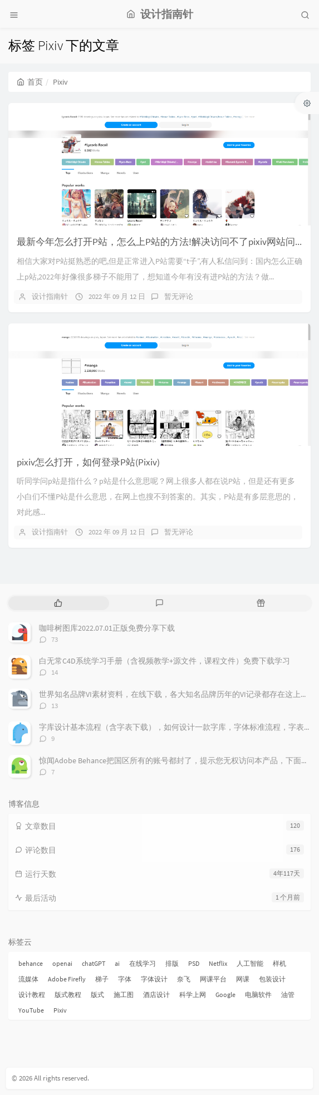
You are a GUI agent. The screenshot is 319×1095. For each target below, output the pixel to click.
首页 (30, 82)
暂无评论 (178, 296)
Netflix (218, 963)
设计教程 (31, 994)
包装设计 (272, 979)
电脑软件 (258, 994)
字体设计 (154, 979)
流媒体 (28, 979)
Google (225, 994)
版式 (97, 994)
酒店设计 (156, 994)
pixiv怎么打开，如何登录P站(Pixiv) (88, 462)
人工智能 (250, 963)
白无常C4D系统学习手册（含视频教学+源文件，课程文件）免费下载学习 (164, 661)
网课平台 (213, 979)
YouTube (31, 1010)
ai (117, 963)
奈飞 (183, 979)
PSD (193, 963)
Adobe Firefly (67, 979)
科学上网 (192, 994)
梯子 (102, 979)
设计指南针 (50, 296)
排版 (172, 963)
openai (62, 963)
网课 (242, 979)
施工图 (124, 994)
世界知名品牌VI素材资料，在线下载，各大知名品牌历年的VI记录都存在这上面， (177, 694)
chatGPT (93, 963)
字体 (124, 979)
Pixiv (60, 1010)
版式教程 (68, 994)
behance (30, 963)
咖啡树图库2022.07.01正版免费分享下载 (107, 628)
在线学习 (142, 963)
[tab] (58, 603)
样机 (279, 963)
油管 (288, 994)
